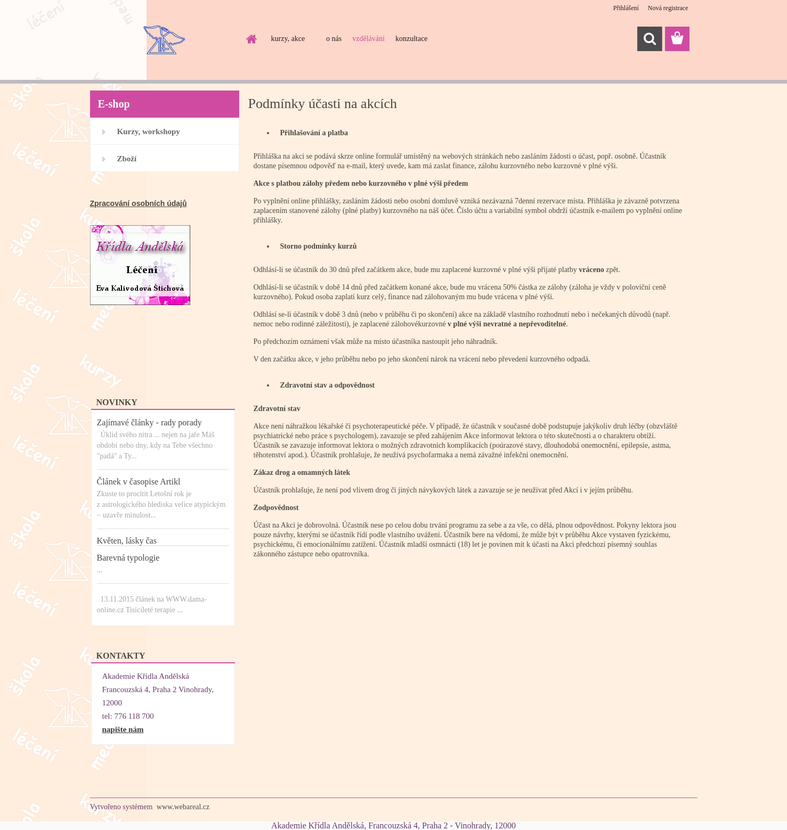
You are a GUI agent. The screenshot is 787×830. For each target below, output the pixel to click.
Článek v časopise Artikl (139, 481)
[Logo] (163, 39)
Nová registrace (668, 8)
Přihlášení (626, 8)
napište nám (123, 729)
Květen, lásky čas (127, 540)
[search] (649, 39)
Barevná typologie (128, 557)
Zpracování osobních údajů (138, 203)
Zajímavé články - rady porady (149, 422)
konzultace (411, 39)
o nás (334, 39)
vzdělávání (368, 39)
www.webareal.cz (183, 807)
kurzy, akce (288, 39)
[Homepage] (251, 39)
